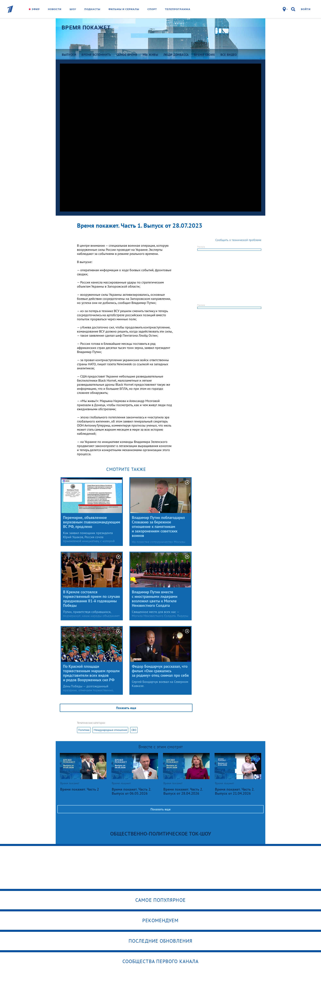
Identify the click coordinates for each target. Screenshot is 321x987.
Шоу (73, 9)
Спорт (152, 9)
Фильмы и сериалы (124, 9)
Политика (83, 730)
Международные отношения (110, 730)
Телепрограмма (177, 9)
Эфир (36, 9)
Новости (54, 9)
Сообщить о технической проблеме (238, 240)
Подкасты (92, 9)
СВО (133, 730)
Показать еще (126, 708)
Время (86, 28)
